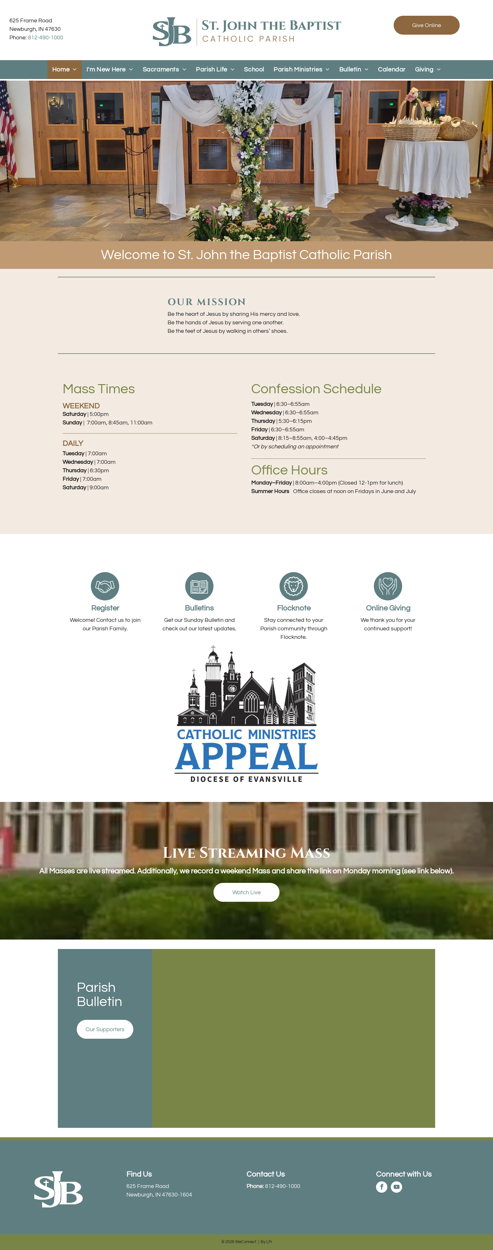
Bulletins (199, 608)
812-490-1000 (45, 38)
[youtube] (396, 1187)
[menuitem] (64, 69)
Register (105, 608)
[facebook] (381, 1187)
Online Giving (388, 608)
